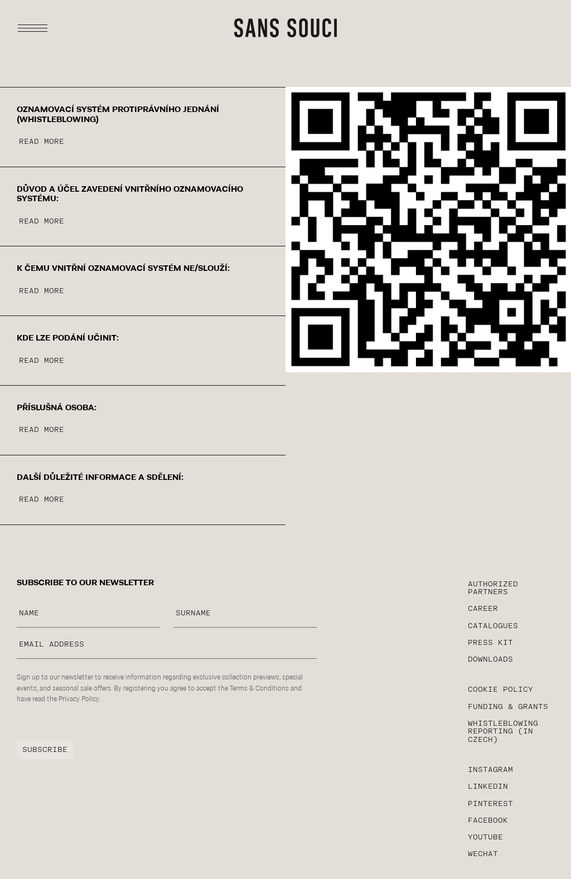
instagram (490, 770)
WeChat (483, 854)
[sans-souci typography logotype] (285, 28)
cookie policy (500, 690)
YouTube (485, 837)
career (483, 609)
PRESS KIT (490, 643)
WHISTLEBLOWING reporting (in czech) (503, 732)
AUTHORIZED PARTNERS (493, 588)
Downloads (490, 659)
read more (41, 142)
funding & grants (508, 707)
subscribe (44, 750)
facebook (488, 821)
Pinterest (490, 804)
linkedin (488, 787)
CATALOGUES (493, 626)
